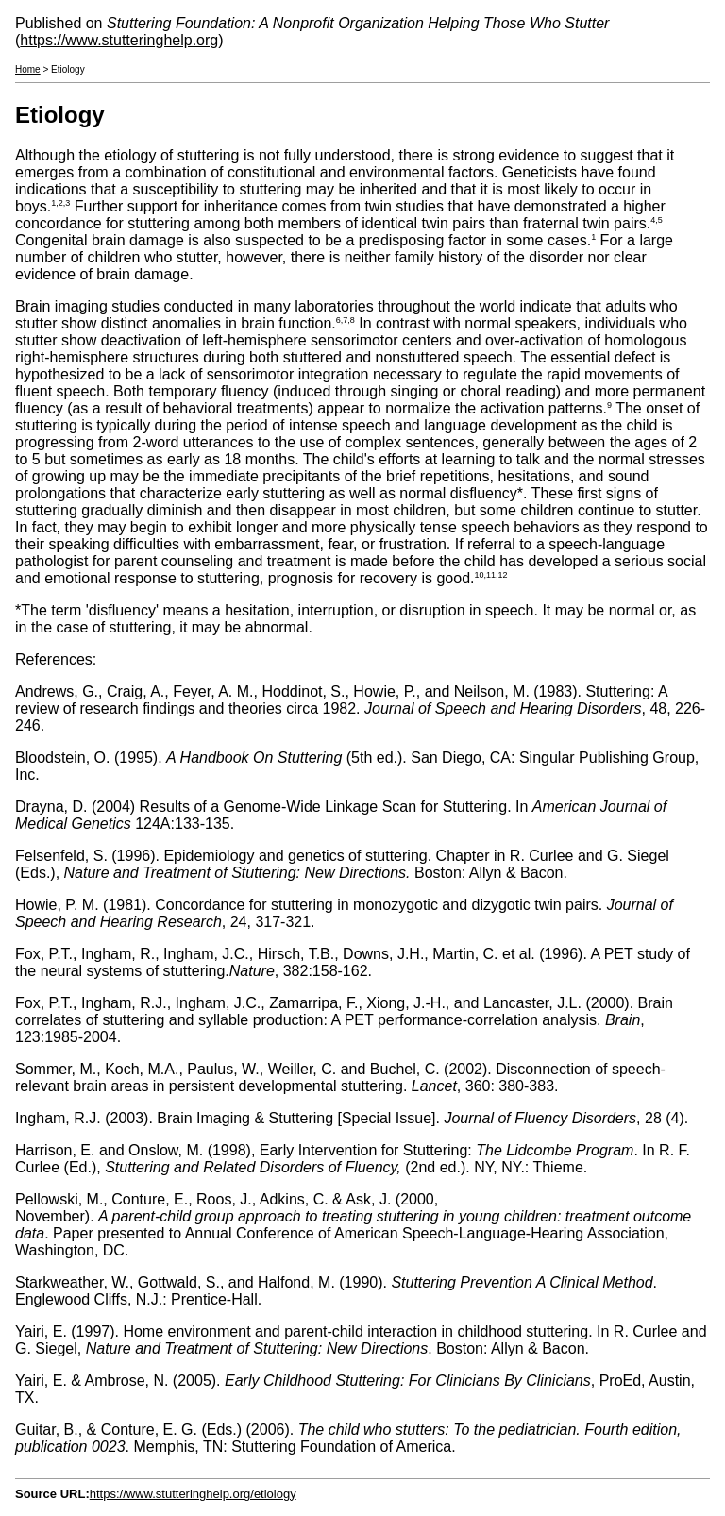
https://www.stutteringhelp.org (119, 40)
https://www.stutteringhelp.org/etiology (193, 1494)
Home (28, 69)
